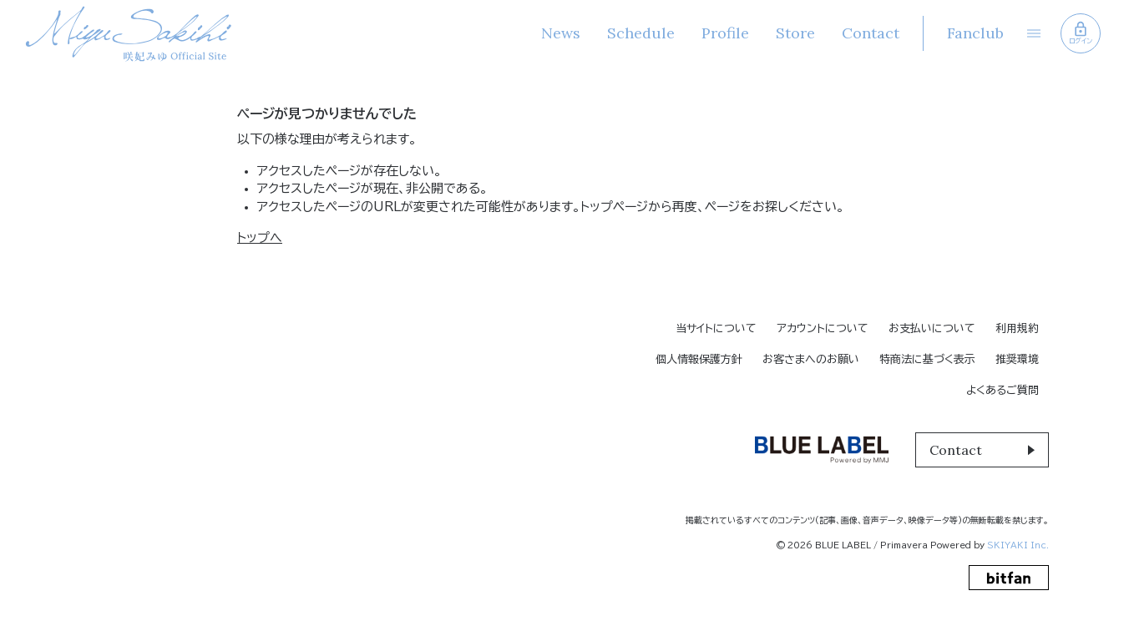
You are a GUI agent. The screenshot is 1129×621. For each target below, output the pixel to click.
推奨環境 (1017, 359)
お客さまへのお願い (810, 359)
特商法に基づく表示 (927, 359)
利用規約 (1017, 328)
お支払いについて (932, 328)
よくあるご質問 (1002, 390)
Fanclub (973, 33)
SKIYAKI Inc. (1018, 545)
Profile (723, 33)
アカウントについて (822, 328)
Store (793, 33)
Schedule (639, 33)
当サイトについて (716, 328)
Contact (869, 33)
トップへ (259, 237)
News (559, 33)
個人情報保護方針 (699, 359)
